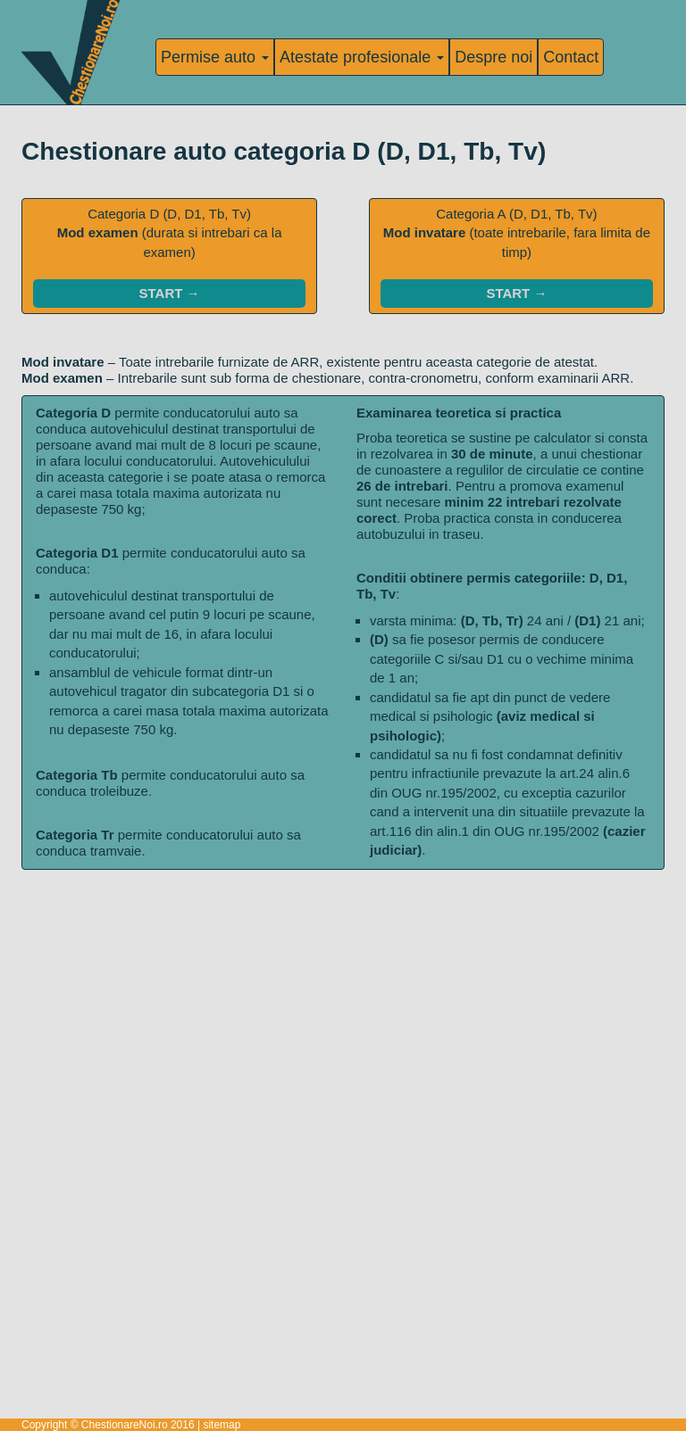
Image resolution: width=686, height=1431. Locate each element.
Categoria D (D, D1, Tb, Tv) (169, 257)
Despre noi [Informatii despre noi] (493, 57)
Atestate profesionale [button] (362, 57)
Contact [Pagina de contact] (570, 57)
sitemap (221, 1425)
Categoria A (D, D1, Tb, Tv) (517, 257)
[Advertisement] (343, 995)
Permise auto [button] (215, 57)
